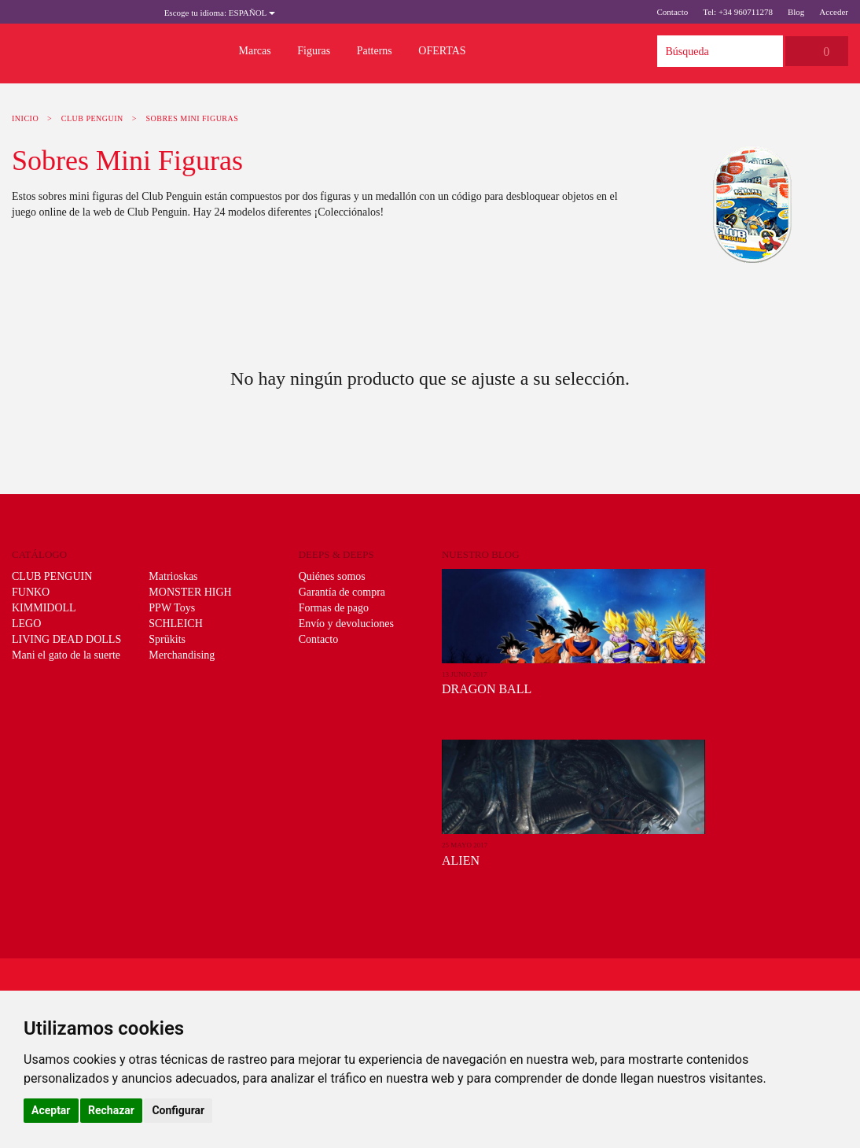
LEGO (26, 623)
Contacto (672, 12)
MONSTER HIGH (190, 592)
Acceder (833, 12)
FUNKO (31, 592)
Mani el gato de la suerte (66, 655)
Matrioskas (173, 576)
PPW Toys (172, 608)
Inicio (25, 118)
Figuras (313, 51)
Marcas (255, 51)
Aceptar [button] (51, 1110)
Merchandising (182, 655)
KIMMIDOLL (44, 608)
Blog (796, 12)
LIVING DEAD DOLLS (66, 639)
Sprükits (167, 639)
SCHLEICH (175, 623)
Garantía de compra (342, 592)
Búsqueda (767, 51)
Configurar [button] (178, 1110)
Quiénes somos (332, 576)
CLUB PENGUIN (92, 118)
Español (219, 12)
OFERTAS (441, 51)
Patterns (374, 51)
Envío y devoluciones (346, 623)
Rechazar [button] (111, 1110)
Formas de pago (334, 608)
